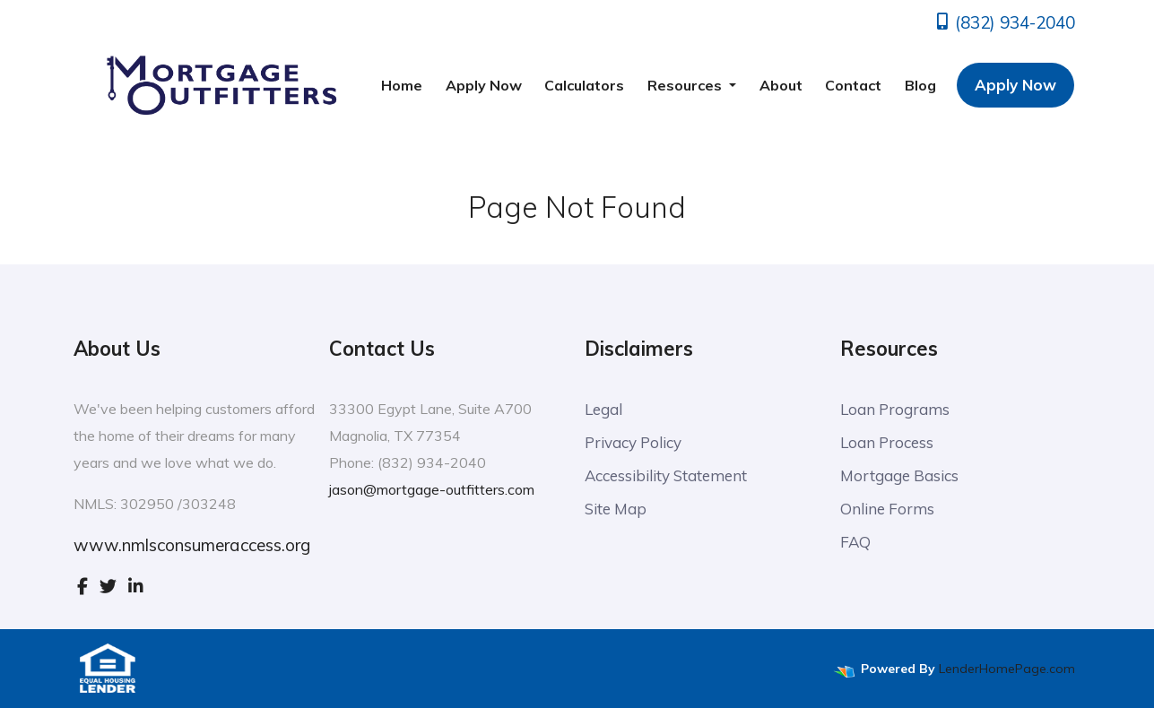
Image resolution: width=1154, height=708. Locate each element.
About (781, 85)
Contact (853, 85)
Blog (920, 85)
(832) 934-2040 (1004, 22)
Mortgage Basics (899, 475)
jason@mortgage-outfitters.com (431, 489)
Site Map (615, 508)
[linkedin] (135, 586)
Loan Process (886, 442)
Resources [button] (686, 85)
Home (401, 85)
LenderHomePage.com (1007, 669)
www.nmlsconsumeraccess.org (192, 545)
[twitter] (108, 586)
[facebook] (82, 586)
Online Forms (887, 508)
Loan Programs (895, 409)
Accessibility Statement (666, 475)
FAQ (855, 541)
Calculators (584, 85)
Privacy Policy (633, 442)
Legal (603, 409)
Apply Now (484, 85)
